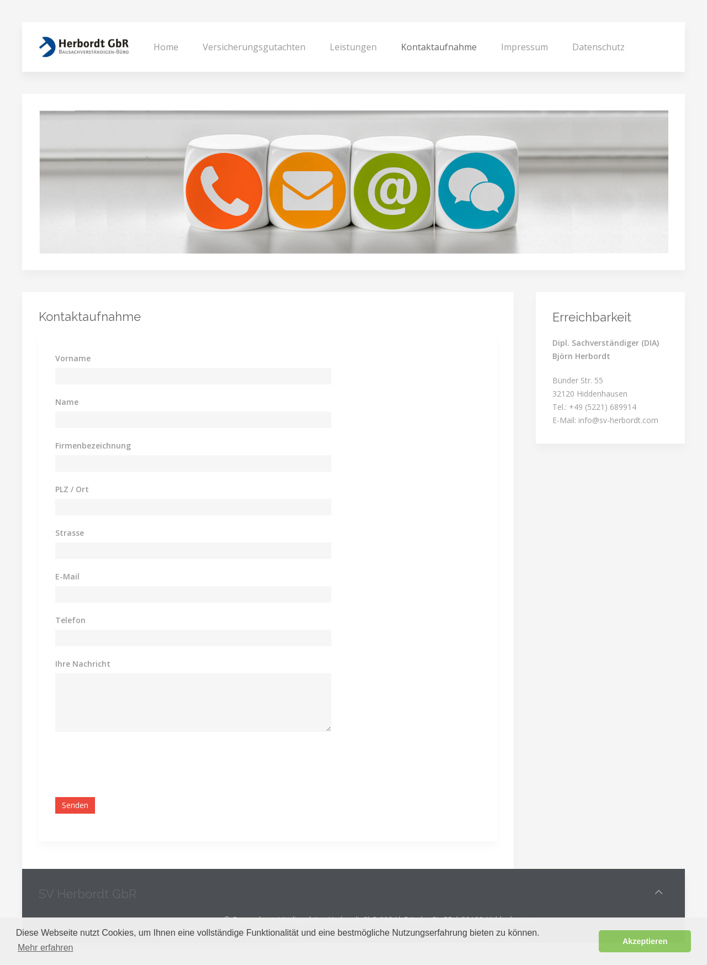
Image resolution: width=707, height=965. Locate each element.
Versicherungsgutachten (254, 47)
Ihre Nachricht (82, 663)
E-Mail (67, 576)
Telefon (70, 620)
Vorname (73, 358)
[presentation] (139, 764)
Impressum (524, 47)
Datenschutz (598, 47)
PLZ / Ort (72, 489)
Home (166, 47)
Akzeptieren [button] (645, 941)
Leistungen (353, 47)
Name (66, 402)
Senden (75, 805)
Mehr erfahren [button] (45, 947)
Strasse (69, 533)
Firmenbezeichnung (93, 445)
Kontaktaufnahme (439, 47)
